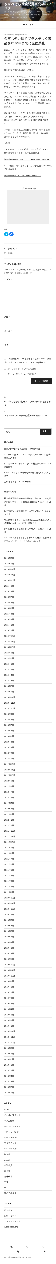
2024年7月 (9, 658)
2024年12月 (9, 636)
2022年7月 (9, 792)
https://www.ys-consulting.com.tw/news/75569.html (27, 159)
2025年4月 (9, 614)
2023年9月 (9, 714)
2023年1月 (9, 758)
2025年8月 (9, 591)
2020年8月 (9, 920)
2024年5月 (9, 669)
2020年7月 (9, 925)
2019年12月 (9, 964)
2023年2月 (9, 753)
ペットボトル (10, 1148)
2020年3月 (9, 948)
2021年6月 (9, 864)
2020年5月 (9, 937)
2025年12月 (9, 569)
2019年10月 (9, 976)
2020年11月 (9, 903)
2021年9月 (9, 847)
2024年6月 (9, 664)
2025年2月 (9, 625)
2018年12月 (9, 1031)
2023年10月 (9, 708)
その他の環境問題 (12, 1115)
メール (8, 331)
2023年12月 (9, 697)
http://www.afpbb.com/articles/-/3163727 (22, 175)
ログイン (8, 1210)
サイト (7, 345)
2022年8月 (9, 786)
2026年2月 (9, 563)
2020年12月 (9, 898)
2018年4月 (9, 1076)
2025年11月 (9, 575)
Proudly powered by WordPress (17, 1257)
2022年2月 (9, 820)
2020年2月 (9, 953)
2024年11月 (9, 641)
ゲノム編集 (9, 1121)
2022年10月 (9, 775)
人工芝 (7, 1160)
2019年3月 (9, 1015)
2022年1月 (9, 825)
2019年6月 (9, 998)
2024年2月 (9, 686)
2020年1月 (9, 959)
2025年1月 (9, 630)
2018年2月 (9, 1087)
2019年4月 (9, 1009)
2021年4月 (9, 875)
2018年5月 (9, 1070)
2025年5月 (9, 608)
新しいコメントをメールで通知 (22, 369)
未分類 (7, 1171)
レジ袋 (7, 1154)
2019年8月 (9, 987)
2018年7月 (9, 1059)
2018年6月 (9, 1065)
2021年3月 (9, 881)
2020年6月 (9, 931)
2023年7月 (9, 725)
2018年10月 (9, 1042)
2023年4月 (9, 742)
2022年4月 (9, 808)
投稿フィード (10, 1216)
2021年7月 (9, 859)
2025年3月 (9, 619)
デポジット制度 (11, 1132)
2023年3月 (9, 747)
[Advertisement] (28, 207)
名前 (7, 317)
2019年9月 (9, 981)
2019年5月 (9, 1003)
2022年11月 (9, 770)
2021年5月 (9, 870)
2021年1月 (9, 892)
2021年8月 (9, 853)
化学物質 (8, 1165)
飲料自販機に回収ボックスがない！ (20, 529)
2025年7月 (9, 597)
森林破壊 (8, 1176)
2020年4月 (9, 942)
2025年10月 (9, 580)
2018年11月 (9, 1037)
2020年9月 (9, 914)
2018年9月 (9, 1048)
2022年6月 (9, 797)
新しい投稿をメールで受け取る (22, 374)
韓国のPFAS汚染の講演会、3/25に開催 (22, 449)
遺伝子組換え (10, 1193)
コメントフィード (12, 1221)
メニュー (28, 25)
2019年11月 (9, 970)
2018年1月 (9, 1092)
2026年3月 (9, 558)
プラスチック (12, 249)
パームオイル (10, 1137)
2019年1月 (9, 1026)
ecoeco (23, 35)
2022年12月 (9, 764)
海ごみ (10, 253)
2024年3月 (9, 680)
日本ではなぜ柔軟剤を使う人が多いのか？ (23, 511)
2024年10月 (9, 647)
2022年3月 (9, 814)
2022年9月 (9, 781)
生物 (6, 1182)
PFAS (6, 1109)
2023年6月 (9, 730)
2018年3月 (9, 1081)
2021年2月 (9, 886)
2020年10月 (9, 909)
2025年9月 (9, 586)
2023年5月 (9, 736)
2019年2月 (9, 1020)
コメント (8, 279)
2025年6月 (9, 602)
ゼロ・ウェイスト (12, 1126)
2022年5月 (9, 803)
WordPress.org (11, 1227)
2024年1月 (9, 691)
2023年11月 (9, 703)
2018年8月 (9, 1053)
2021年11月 (9, 836)
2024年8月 (9, 653)
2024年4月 (9, 675)
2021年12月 (9, 831)
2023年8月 (9, 719)
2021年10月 (9, 842)
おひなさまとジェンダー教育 (17, 481)
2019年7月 (9, 992)
